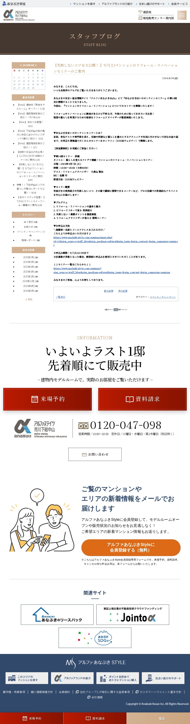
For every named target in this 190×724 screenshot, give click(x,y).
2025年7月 (28, 257)
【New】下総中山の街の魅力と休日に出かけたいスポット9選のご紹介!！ (31, 134)
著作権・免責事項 (14, 691)
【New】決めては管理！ (31, 122)
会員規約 (64, 691)
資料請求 (148, 399)
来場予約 (53, 399)
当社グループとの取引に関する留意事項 (105, 691)
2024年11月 (28, 281)
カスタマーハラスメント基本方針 (160, 691)
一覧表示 (60, 296)
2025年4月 (28, 266)
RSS (28, 299)
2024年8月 (28, 286)
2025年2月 (28, 276)
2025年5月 (28, 262)
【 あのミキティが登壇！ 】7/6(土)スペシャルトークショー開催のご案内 (31, 201)
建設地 (147, 12)
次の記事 (123, 290)
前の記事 (109, 290)
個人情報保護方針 (42, 691)
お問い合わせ (98, 454)
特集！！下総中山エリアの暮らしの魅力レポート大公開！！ (31, 188)
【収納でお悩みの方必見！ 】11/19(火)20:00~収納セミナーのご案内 (31, 155)
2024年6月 (28, 290)
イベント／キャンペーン (163, 296)
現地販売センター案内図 (158, 18)
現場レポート (29, 240)
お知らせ (28, 226)
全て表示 (28, 222)
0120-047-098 (126, 425)
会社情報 (97, 697)
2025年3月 (28, 271)
